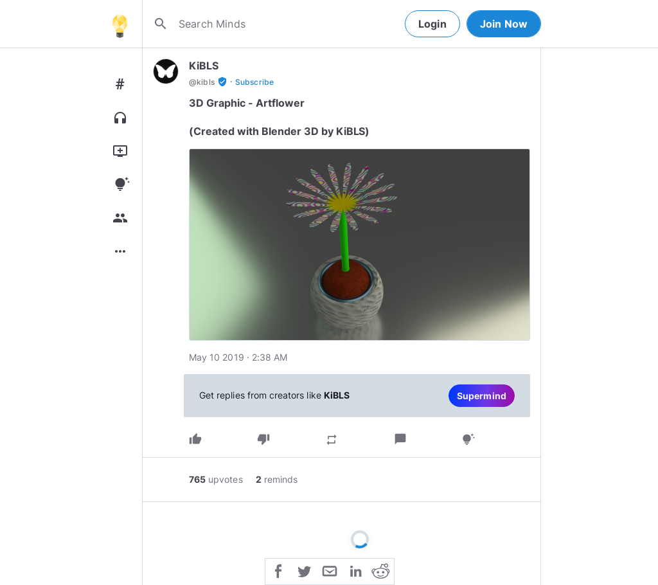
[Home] (119, 23)
